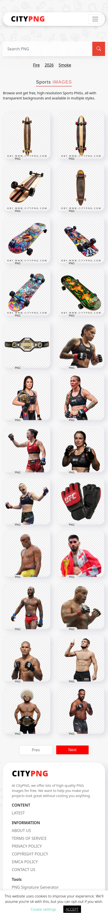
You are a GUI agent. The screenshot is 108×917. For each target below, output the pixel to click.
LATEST (18, 813)
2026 (49, 65)
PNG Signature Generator (35, 887)
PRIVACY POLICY (27, 846)
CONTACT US (23, 869)
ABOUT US (21, 830)
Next (72, 750)
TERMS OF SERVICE (29, 838)
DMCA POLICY (25, 861)
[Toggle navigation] (95, 19)
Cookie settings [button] (43, 909)
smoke (65, 65)
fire (36, 65)
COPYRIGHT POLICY (30, 854)
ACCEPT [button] (72, 909)
